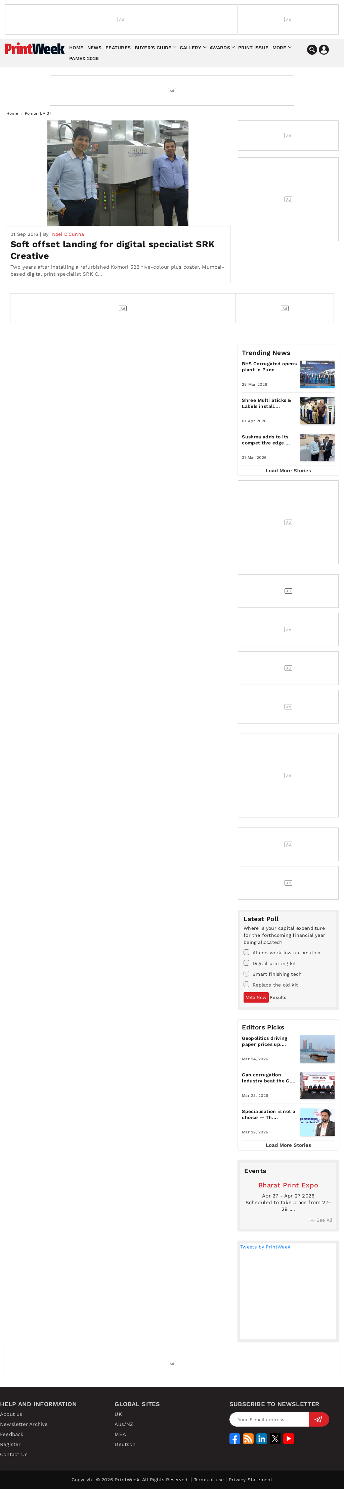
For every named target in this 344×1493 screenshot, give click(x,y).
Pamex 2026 (84, 58)
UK (118, 1418)
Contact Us (14, 1458)
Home (76, 47)
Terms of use (209, 1483)
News (94, 47)
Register (10, 1448)
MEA (120, 1438)
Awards (220, 47)
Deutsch (125, 1448)
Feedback (12, 1438)
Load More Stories (288, 474)
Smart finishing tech (273, 977)
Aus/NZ (124, 1428)
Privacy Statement (250, 1483)
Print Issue (253, 47)
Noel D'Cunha (68, 238)
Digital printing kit (270, 967)
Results (278, 1001)
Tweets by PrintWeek (265, 1250)
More (279, 47)
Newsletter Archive (24, 1428)
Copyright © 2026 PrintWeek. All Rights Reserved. (130, 1483)
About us (11, 1418)
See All (320, 1223)
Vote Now (256, 1001)
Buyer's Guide (153, 47)
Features (118, 47)
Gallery (191, 47)
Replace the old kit (271, 988)
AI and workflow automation (282, 956)
